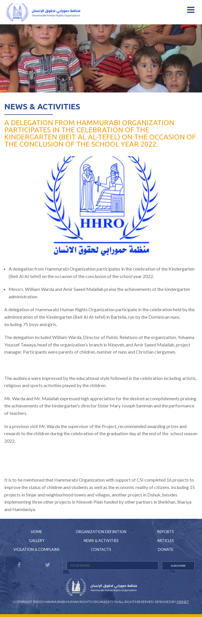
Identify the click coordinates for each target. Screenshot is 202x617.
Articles (165, 540)
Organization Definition (101, 531)
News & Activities (42, 106)
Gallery (36, 540)
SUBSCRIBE (178, 565)
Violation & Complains (36, 549)
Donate (165, 549)
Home (36, 531)
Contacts (101, 549)
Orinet (182, 602)
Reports (165, 531)
